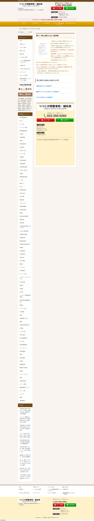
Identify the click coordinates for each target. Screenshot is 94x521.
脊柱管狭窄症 (23, 143)
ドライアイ (22, 267)
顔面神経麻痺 (23, 206)
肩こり (21, 120)
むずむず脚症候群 (24, 231)
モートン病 (22, 153)
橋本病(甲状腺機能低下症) (25, 301)
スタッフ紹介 (23, 47)
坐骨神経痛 (22, 163)
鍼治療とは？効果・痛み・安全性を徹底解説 (25, 456)
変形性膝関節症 (23, 130)
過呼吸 (21, 247)
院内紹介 (22, 54)
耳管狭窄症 (22, 254)
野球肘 (21, 285)
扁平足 (21, 213)
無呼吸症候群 (23, 189)
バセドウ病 (22, 331)
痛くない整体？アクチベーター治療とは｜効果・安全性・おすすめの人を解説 (25, 462)
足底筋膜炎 (22, 137)
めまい (21, 186)
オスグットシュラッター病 (25, 278)
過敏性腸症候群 (23, 176)
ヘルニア (22, 394)
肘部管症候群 (23, 209)
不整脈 (21, 328)
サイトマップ (23, 72)
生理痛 (21, 288)
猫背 (21, 354)
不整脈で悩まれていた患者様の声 (44, 86)
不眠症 (21, 361)
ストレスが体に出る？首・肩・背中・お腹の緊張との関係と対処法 (25, 435)
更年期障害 (22, 357)
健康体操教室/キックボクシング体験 (25, 79)
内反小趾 (22, 257)
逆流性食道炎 (23, 380)
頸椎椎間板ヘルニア (24, 387)
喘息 (21, 315)
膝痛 (21, 321)
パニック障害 (23, 384)
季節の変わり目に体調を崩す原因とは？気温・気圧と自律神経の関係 (25, 428)
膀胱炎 (21, 305)
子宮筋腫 (22, 311)
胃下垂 (21, 292)
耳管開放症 (22, 270)
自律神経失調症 (23, 166)
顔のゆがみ (22, 193)
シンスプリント (23, 348)
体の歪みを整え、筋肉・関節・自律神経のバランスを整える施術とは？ (25, 449)
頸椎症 (21, 371)
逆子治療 (22, 196)
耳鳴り (21, 140)
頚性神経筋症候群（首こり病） (25, 227)
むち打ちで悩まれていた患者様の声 (44, 97)
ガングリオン (23, 203)
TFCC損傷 (22, 260)
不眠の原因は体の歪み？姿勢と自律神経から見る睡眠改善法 (25, 442)
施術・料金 (35, 23)
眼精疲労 (22, 219)
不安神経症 (22, 250)
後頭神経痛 (22, 237)
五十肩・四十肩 (23, 170)
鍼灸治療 (22, 199)
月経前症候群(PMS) (24, 325)
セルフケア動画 (23, 75)
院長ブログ (22, 44)
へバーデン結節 (23, 127)
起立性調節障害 (23, 338)
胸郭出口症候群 (23, 367)
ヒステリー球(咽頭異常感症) (25, 296)
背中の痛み (22, 334)
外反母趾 (22, 147)
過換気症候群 (23, 241)
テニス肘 (22, 341)
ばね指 (21, 134)
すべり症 (22, 124)
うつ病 (21, 180)
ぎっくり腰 (22, 390)
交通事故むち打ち (24, 318)
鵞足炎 (21, 264)
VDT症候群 (22, 282)
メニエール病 (23, 308)
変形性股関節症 (23, 344)
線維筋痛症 (22, 400)
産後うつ (22, 183)
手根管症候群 (23, 160)
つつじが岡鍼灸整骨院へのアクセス (58, 24)
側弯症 (21, 173)
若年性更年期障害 (24, 216)
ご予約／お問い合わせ (70, 23)
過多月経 (22, 222)
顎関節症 (22, 157)
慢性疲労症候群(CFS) (25, 244)
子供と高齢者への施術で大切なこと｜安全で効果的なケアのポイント (25, 477)
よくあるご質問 (23, 57)
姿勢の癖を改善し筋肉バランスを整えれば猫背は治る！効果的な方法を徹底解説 (25, 411)
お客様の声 (47, 23)
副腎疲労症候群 (23, 234)
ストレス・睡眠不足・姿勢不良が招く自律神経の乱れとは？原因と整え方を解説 (25, 419)
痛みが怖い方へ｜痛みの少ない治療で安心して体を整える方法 (25, 470)
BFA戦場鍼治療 (23, 117)
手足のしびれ (23, 150)
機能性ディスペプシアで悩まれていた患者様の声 (47, 91)
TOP (24, 23)
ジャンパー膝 (23, 273)
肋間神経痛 (22, 364)
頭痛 (21, 377)
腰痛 (21, 397)
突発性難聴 (22, 351)
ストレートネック (24, 374)
